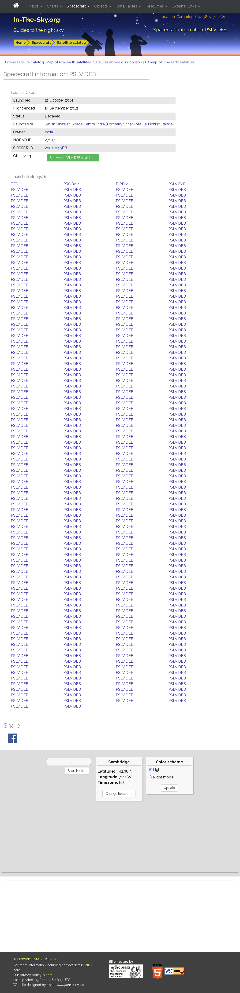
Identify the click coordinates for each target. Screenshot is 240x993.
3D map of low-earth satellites (170, 62)
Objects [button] (101, 6)
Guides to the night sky (38, 30)
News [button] (34, 6)
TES (14, 184)
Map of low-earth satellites (69, 62)
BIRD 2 (122, 184)
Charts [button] (53, 6)
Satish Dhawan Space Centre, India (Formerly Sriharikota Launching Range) (109, 124)
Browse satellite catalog (24, 62)
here (49, 975)
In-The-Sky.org (36, 20)
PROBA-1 (71, 184)
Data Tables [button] (127, 6)
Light (155, 769)
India (49, 132)
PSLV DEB (19, 189)
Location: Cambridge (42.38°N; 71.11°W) (193, 17)
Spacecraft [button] (77, 6)
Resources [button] (155, 6)
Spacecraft (41, 42)
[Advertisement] (120, 839)
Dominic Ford (28, 959)
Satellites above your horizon (118, 62)
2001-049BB (56, 148)
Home (21, 42)
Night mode (161, 777)
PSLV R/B (177, 184)
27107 (50, 140)
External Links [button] (184, 6)
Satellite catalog (71, 42)
